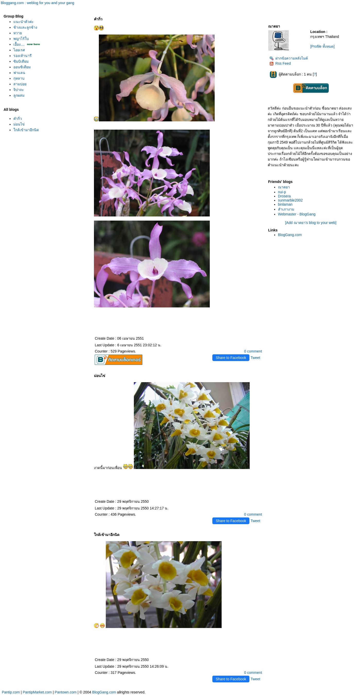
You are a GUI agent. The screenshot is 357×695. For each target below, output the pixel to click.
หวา (17, 33)
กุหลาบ (18, 78)
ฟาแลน (19, 73)
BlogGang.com (290, 235)
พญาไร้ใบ (21, 39)
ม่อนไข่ (19, 124)
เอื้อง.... (19, 44)
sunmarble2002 (290, 200)
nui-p (282, 192)
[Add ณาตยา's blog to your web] (310, 223)
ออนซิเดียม (22, 67)
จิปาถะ (18, 90)
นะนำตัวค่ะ (23, 22)
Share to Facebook (231, 358)
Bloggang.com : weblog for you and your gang (37, 3)
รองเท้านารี (22, 56)
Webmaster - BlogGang (297, 214)
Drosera (284, 196)
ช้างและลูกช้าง (25, 27)
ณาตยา (284, 187)
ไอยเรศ (19, 50)
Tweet (255, 358)
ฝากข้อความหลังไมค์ (288, 58)
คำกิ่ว (17, 118)
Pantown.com (66, 692)
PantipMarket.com (37, 692)
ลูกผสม (18, 95)
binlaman (285, 204)
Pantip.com (11, 692)
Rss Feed (280, 63)
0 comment (253, 351)
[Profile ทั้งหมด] (322, 46)
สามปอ (20, 84)
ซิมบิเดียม (21, 61)
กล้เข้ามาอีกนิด (26, 130)
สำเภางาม (286, 209)
